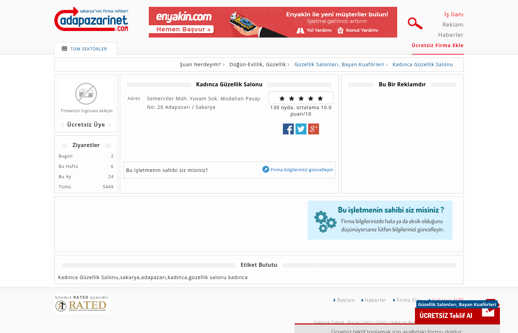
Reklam (453, 24)
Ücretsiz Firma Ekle (438, 45)
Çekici (382, 321)
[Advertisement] (402, 138)
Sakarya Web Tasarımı (413, 321)
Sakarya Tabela (330, 321)
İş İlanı (454, 14)
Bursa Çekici (360, 321)
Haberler (451, 35)
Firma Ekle (409, 300)
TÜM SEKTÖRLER (89, 49)
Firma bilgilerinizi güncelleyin (297, 169)
